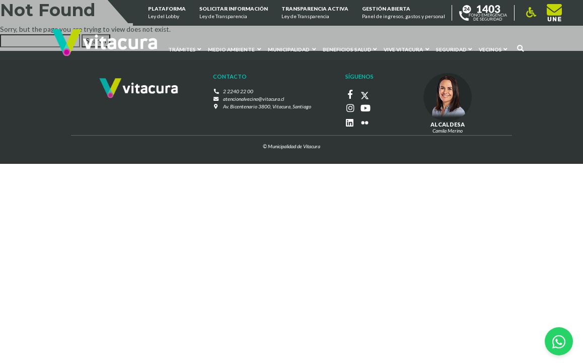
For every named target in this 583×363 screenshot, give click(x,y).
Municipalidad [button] (292, 49)
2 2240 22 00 (240, 91)
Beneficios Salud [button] (350, 49)
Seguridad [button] (453, 49)
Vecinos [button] (492, 49)
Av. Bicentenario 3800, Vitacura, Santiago (267, 106)
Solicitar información (233, 13)
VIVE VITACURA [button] (405, 49)
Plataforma (166, 13)
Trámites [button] (184, 49)
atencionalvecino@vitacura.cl (254, 98)
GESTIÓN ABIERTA (403, 13)
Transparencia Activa (314, 13)
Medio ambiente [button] (234, 49)
